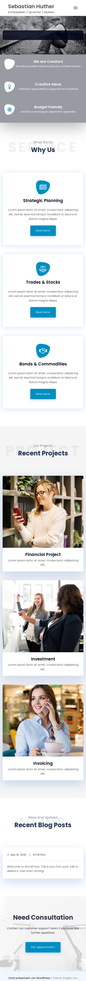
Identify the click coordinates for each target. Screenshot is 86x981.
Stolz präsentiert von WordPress (30, 978)
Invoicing (43, 763)
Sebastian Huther (31, 6)
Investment (43, 659)
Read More (43, 230)
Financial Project (43, 554)
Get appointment (43, 947)
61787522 (39, 855)
